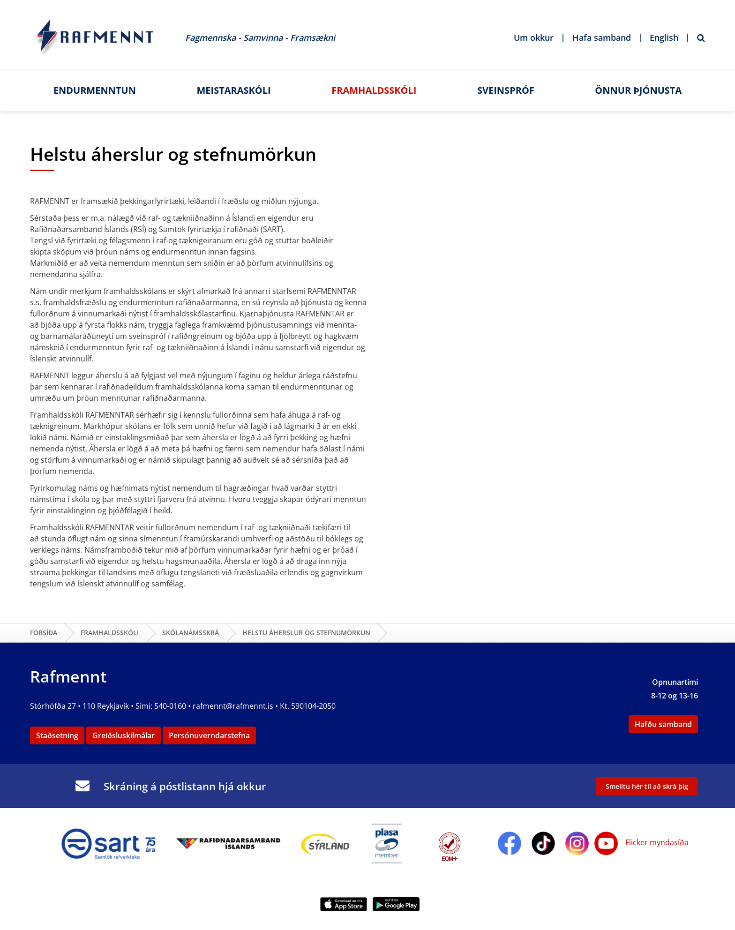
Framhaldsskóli (110, 632)
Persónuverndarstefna (209, 735)
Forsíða (43, 632)
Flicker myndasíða (656, 842)
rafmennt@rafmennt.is (233, 706)
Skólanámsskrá (190, 632)
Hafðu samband (663, 724)
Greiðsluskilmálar (123, 735)
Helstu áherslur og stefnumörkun (306, 632)
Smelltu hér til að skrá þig (647, 786)
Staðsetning (57, 735)
